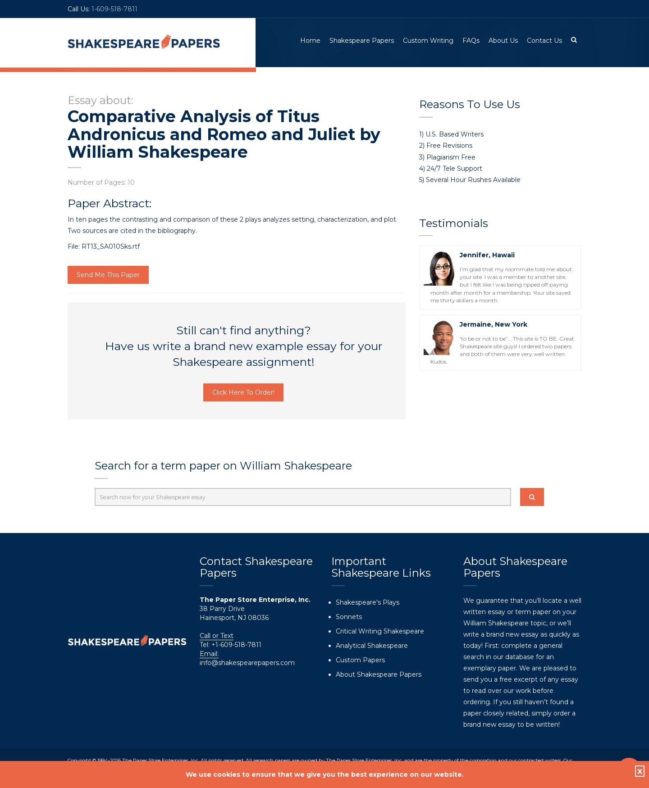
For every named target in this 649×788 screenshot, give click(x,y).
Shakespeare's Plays (367, 602)
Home (310, 40)
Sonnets (349, 617)
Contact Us (544, 40)
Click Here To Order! (243, 393)
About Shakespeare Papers (378, 674)
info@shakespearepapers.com (247, 663)
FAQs (471, 40)
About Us (503, 40)
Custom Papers (360, 660)
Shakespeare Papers (361, 40)
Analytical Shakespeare (372, 646)
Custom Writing (428, 40)
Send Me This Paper (108, 275)
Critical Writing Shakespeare (380, 631)
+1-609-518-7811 (235, 645)
